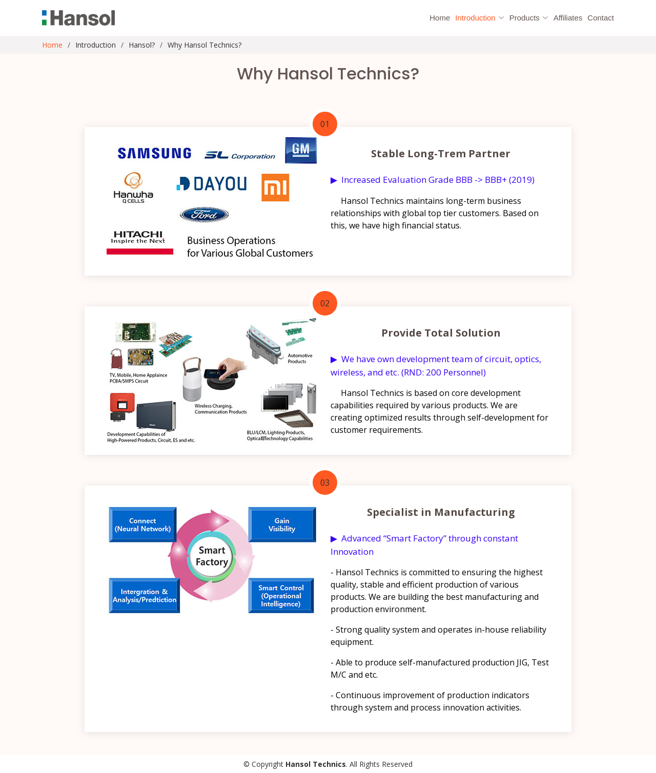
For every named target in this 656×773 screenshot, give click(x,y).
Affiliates (568, 17)
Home (439, 17)
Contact (600, 17)
